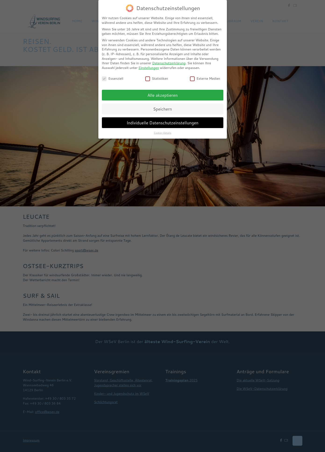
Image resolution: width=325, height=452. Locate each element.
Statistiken (156, 78)
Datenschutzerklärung (169, 63)
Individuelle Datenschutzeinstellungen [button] (163, 123)
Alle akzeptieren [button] (162, 95)
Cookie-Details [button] (162, 132)
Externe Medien (205, 78)
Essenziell (112, 78)
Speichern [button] (162, 109)
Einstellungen (149, 67)
